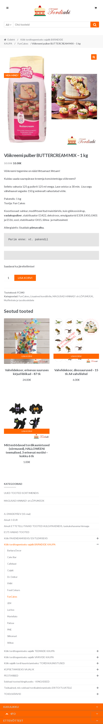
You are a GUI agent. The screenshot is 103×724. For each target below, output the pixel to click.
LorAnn (10, 610)
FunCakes (23, 43)
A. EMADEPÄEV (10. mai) (17, 513)
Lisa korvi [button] (27, 356)
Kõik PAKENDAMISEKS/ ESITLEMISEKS (26, 538)
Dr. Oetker (12, 577)
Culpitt (10, 570)
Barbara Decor (14, 550)
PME (9, 629)
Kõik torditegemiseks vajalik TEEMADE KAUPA (29, 651)
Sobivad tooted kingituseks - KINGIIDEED (27, 681)
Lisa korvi (25, 277)
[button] (94, 57)
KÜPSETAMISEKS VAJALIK (19, 669)
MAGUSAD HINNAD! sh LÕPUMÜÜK (73, 296)
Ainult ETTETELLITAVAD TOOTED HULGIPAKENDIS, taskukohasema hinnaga (46, 526)
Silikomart (12, 636)
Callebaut (11, 564)
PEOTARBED (11, 675)
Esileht (11, 39)
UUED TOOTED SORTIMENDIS (21, 492)
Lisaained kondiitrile (41, 296)
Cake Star (12, 557)
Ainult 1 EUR (11, 519)
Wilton (10, 643)
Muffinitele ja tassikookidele (19, 300)
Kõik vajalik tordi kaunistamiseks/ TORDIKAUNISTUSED (34, 663)
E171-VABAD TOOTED (16, 532)
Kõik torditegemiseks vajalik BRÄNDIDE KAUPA (30, 544)
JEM (9, 603)
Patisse (10, 623)
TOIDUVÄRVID (12, 693)
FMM (9, 583)
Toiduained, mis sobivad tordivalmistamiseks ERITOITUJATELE (38, 687)
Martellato (12, 616)
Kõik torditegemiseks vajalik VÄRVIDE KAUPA (29, 657)
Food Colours (13, 590)
